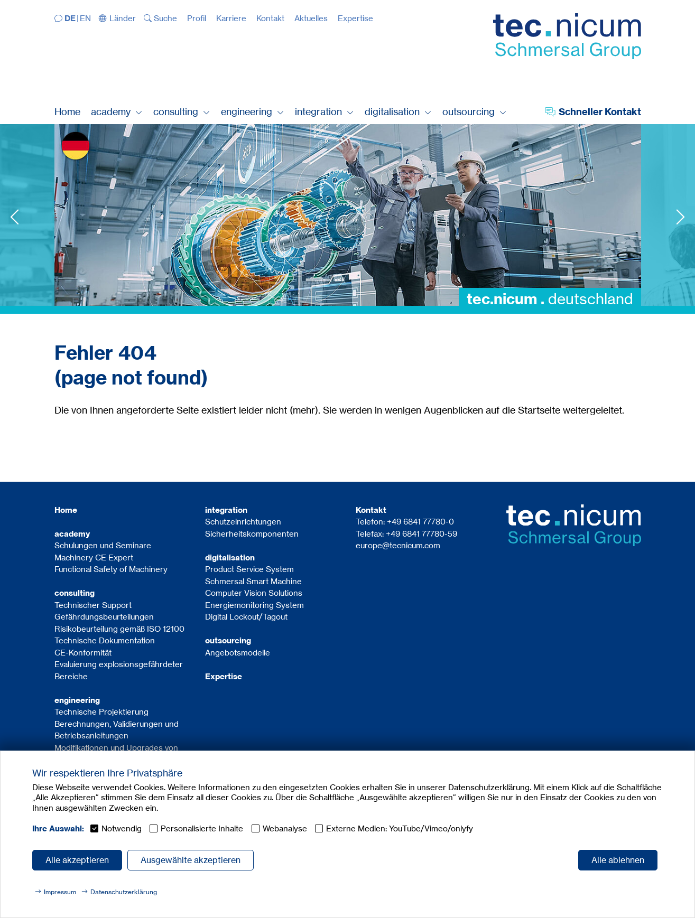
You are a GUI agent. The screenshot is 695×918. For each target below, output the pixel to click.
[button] (117, 18)
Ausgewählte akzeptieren (190, 860)
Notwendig (121, 828)
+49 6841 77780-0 (420, 522)
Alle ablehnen (617, 860)
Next (680, 217)
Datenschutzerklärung (123, 892)
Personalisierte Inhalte (202, 828)
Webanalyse (285, 828)
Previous (14, 217)
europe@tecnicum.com (398, 545)
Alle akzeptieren (77, 860)
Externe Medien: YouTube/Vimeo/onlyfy (399, 828)
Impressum (60, 892)
